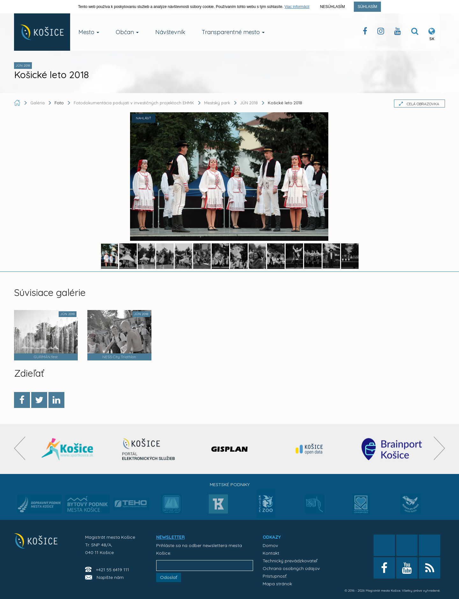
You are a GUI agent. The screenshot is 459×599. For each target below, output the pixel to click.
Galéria (38, 102)
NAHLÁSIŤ (143, 118)
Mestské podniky (230, 484)
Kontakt (271, 553)
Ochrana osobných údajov (291, 568)
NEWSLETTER (170, 537)
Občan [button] (127, 32)
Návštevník (170, 32)
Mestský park (217, 102)
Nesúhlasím (332, 6)
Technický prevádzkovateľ (290, 561)
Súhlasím (367, 6)
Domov (270, 545)
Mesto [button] (88, 32)
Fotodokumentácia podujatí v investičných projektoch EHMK (134, 102)
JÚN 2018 (249, 102)
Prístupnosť (275, 576)
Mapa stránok (277, 584)
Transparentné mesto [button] (233, 32)
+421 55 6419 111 (112, 570)
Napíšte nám (110, 577)
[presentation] (19, 448)
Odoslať (168, 577)
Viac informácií (296, 6)
